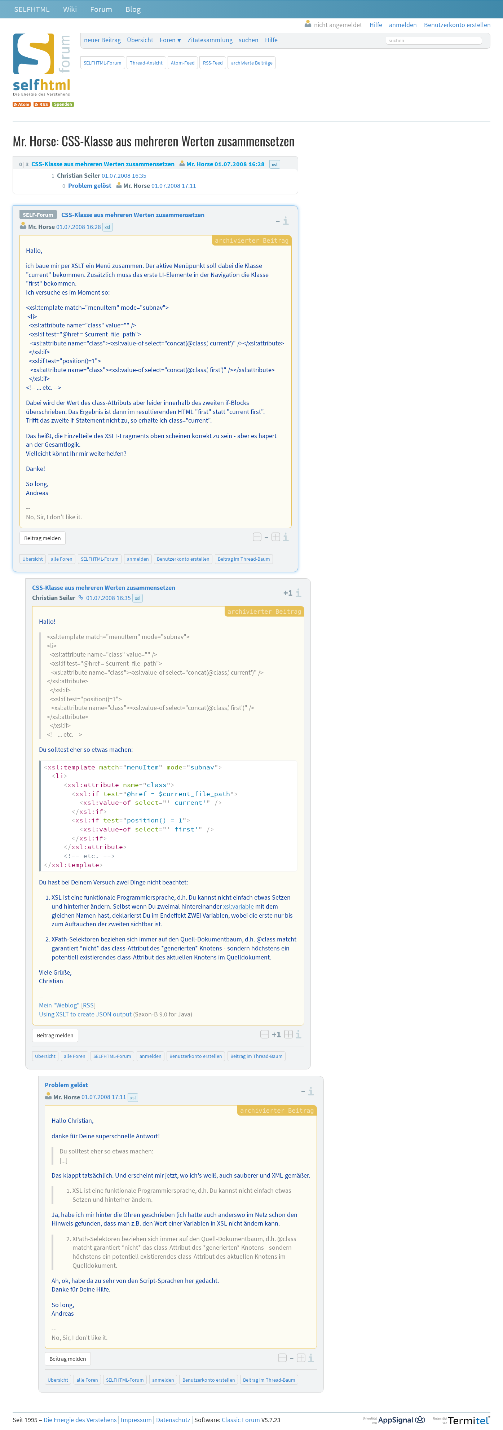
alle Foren (61, 559)
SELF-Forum (38, 215)
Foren (168, 40)
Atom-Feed (183, 62)
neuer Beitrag (102, 40)
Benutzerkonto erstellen (183, 559)
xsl (107, 227)
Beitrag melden (42, 538)
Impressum (136, 1420)
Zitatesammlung (210, 40)
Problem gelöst (66, 1085)
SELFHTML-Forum (103, 62)
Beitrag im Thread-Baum (244, 559)
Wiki (70, 9)
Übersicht (140, 40)
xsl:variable (238, 906)
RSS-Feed (213, 62)
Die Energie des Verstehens (80, 1420)
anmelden (138, 559)
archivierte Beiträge (252, 62)
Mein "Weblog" (59, 1005)
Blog (133, 9)
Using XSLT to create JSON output (85, 1014)
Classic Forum (241, 1420)
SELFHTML (32, 9)
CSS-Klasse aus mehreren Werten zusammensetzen (132, 215)
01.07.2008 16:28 (78, 227)
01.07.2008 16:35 (108, 598)
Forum (101, 9)
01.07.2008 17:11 (103, 1097)
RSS (88, 1005)
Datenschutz (173, 1420)
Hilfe (271, 40)
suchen (249, 40)
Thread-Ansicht (146, 62)
